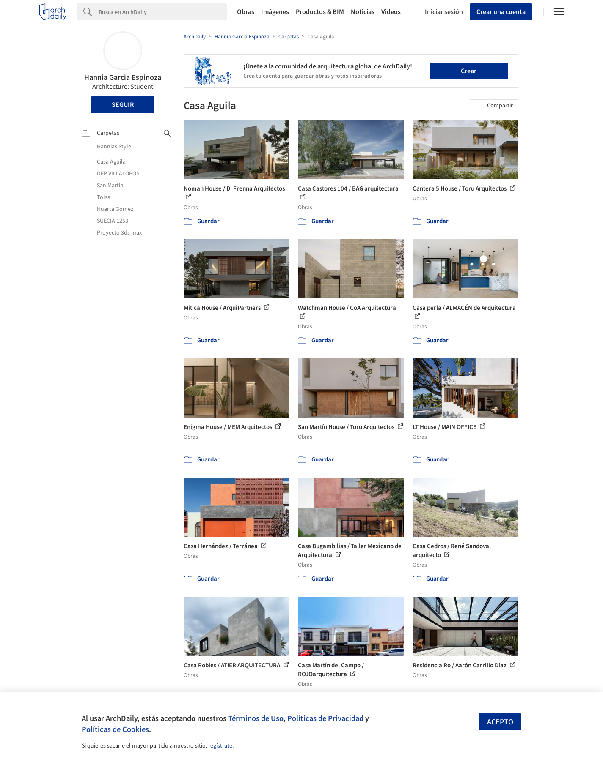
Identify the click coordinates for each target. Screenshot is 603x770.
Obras (245, 11)
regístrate (220, 746)
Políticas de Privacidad (325, 718)
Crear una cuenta (501, 11)
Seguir (123, 104)
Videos (391, 11)
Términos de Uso (256, 718)
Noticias (362, 11)
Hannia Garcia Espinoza (122, 77)
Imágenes (275, 11)
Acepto (500, 722)
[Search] (163, 11)
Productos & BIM (320, 11)
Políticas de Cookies (115, 729)
